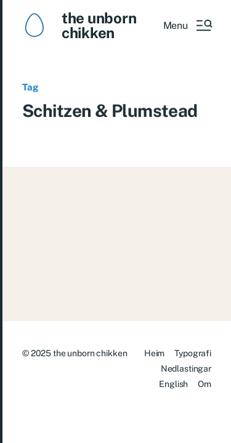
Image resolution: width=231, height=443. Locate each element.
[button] (187, 25)
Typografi (192, 353)
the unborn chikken (99, 25)
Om (204, 384)
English (173, 384)
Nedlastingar (186, 368)
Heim (154, 353)
